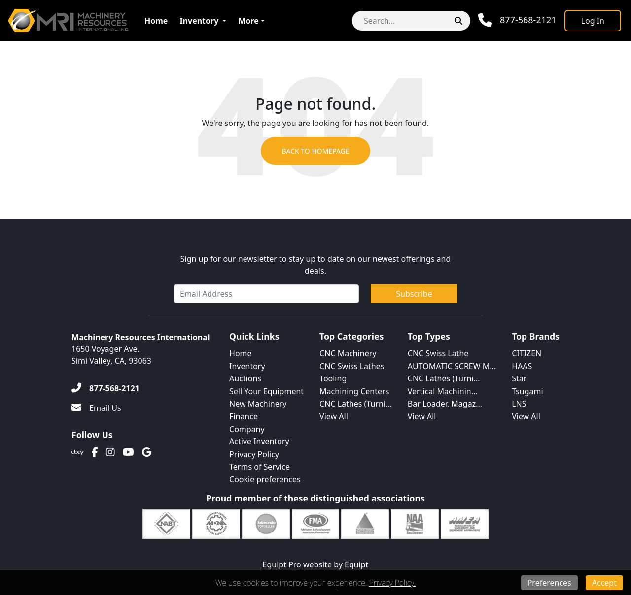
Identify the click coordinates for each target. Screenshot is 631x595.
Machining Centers (354, 391)
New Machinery (257, 403)
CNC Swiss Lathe (438, 353)
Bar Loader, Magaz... (445, 403)
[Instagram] (110, 452)
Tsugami (527, 391)
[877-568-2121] (105, 388)
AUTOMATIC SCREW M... (452, 366)
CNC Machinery (347, 353)
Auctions (245, 378)
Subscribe (414, 293)
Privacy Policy (254, 454)
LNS (519, 403)
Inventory (198, 20)
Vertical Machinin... (443, 391)
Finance (243, 416)
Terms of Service (259, 466)
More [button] (248, 20)
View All (333, 416)
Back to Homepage (315, 151)
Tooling (333, 378)
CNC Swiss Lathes (351, 366)
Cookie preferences (265, 479)
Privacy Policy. (392, 582)
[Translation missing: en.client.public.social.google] (146, 452)
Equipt (356, 564)
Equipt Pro (283, 564)
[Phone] (517, 20)
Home (156, 20)
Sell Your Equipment (266, 391)
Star (519, 378)
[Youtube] (128, 452)
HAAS (522, 366)
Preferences (549, 582)
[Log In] (592, 20)
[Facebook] (95, 452)
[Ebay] (77, 452)
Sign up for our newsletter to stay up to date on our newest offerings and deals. (315, 264)
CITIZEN (526, 353)
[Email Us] (96, 408)
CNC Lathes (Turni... (355, 403)
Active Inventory (259, 441)
